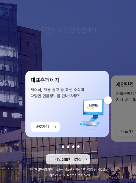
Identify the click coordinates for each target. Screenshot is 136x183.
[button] (58, 146)
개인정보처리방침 (68, 159)
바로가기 (42, 128)
